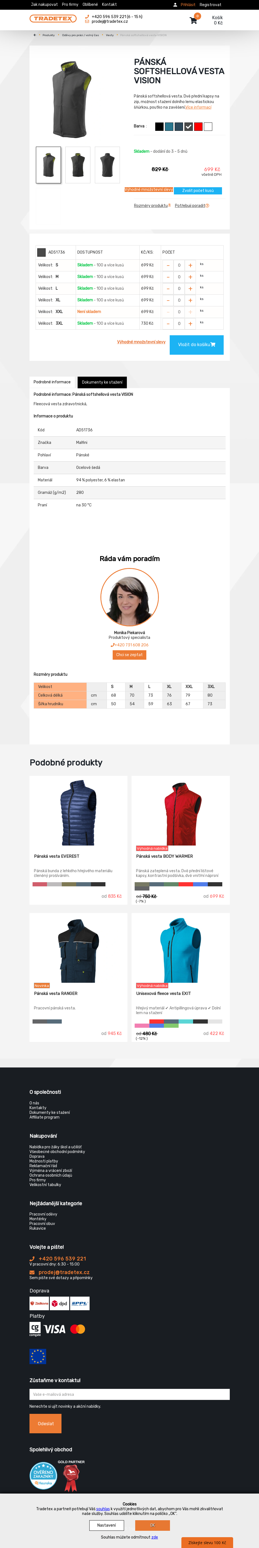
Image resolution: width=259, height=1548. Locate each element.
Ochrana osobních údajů (50, 1175)
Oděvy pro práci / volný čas (80, 35)
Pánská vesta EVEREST (56, 856)
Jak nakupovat (44, 4)
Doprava (37, 1156)
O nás (34, 1103)
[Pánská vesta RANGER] (78, 948)
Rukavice (37, 1228)
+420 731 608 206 (130, 645)
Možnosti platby (43, 1161)
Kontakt (109, 4)
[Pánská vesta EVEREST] (78, 811)
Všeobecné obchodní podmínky (57, 1151)
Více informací (198, 107)
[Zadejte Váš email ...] (129, 1394)
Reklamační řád (43, 1166)
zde (154, 1537)
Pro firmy (70, 4)
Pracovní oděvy (43, 1214)
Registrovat (210, 4)
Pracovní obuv (42, 1223)
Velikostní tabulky (45, 1184)
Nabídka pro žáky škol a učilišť (55, 1147)
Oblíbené (90, 4)
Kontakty (37, 1108)
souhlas (103, 1509)
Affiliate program (44, 1117)
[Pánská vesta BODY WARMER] (181, 811)
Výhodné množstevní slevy (149, 189)
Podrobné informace (52, 382)
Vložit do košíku (196, 344)
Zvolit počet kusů (198, 190)
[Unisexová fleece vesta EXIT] (181, 948)
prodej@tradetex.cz (59, 1272)
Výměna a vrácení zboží (50, 1170)
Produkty (49, 35)
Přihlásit (188, 4)
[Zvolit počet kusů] (179, 265)
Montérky (37, 1219)
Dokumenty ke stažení (102, 382)
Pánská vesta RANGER (55, 993)
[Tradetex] (53, 17)
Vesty (110, 35)
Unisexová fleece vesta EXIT (163, 993)
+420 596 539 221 (57, 1259)
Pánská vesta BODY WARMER (164, 856)
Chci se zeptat (129, 654)
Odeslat (46, 1423)
